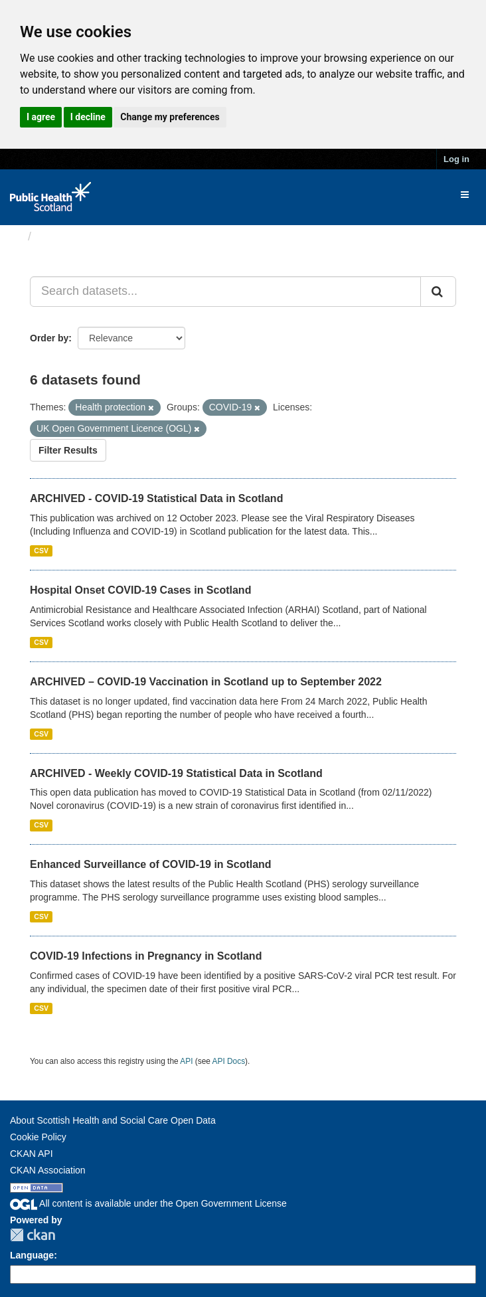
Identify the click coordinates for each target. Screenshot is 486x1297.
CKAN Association (48, 1170)
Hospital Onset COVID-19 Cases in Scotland (140, 590)
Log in (456, 159)
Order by (49, 338)
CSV (41, 551)
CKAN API (31, 1153)
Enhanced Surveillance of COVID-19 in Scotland (151, 864)
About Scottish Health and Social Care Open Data (113, 1120)
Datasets (63, 236)
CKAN (32, 1235)
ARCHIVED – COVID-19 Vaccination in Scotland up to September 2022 (206, 681)
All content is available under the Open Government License (148, 1203)
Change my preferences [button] (169, 117)
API (186, 1061)
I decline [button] (88, 117)
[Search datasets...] (225, 291)
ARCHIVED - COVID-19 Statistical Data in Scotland (156, 498)
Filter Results (68, 450)
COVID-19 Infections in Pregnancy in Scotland (146, 956)
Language (32, 1255)
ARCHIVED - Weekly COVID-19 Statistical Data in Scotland (176, 773)
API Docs (229, 1061)
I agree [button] (41, 117)
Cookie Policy (38, 1137)
